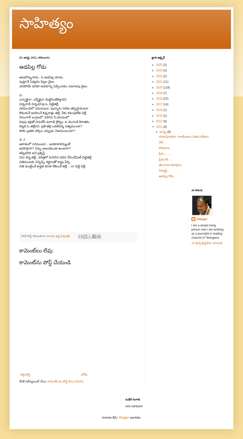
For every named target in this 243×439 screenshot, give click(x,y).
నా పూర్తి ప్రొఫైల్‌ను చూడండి (207, 243)
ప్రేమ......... (165, 153)
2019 (159, 93)
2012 (159, 121)
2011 (159, 126)
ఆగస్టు (163, 132)
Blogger (124, 417)
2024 (159, 70)
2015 (159, 115)
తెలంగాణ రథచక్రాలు (170, 165)
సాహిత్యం (46, 23)
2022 (159, 76)
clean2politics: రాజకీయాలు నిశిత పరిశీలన (184, 136)
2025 (159, 65)
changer (202, 219)
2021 (159, 81)
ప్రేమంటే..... (165, 159)
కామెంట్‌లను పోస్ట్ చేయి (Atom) (65, 381)
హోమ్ (84, 374)
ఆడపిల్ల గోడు (166, 176)
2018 (159, 98)
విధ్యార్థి (163, 170)
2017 (159, 104)
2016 (159, 110)
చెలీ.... (162, 142)
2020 (159, 87)
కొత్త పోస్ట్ (25, 374)
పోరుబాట (164, 148)
